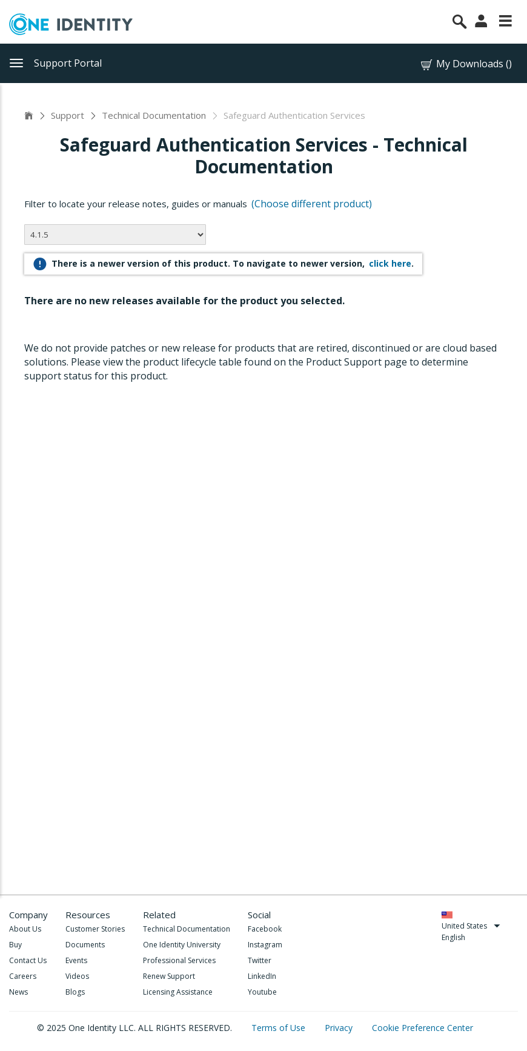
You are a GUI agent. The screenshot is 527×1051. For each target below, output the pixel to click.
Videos (77, 976)
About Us (25, 929)
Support (67, 115)
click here (390, 263)
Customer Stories (95, 929)
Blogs (75, 992)
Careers (22, 976)
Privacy (340, 1027)
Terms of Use (279, 1027)
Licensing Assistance (178, 992)
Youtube (262, 992)
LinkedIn (262, 976)
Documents (85, 944)
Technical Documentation (154, 115)
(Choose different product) (311, 203)
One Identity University (181, 944)
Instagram (265, 944)
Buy (15, 944)
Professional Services (179, 960)
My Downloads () (465, 64)
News (18, 992)
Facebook (265, 929)
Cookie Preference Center (422, 1027)
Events (76, 960)
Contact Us (28, 960)
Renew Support (169, 976)
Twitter (259, 960)
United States (471, 926)
